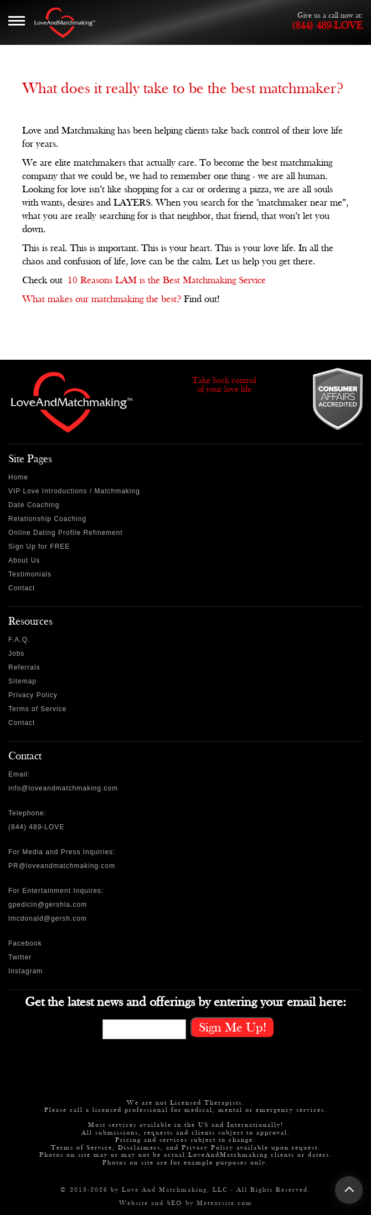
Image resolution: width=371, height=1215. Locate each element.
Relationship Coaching (47, 519)
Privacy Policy (33, 695)
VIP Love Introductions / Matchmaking (74, 491)
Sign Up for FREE (39, 546)
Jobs (16, 653)
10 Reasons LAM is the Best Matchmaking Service (167, 280)
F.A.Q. (19, 640)
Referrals (24, 667)
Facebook (25, 943)
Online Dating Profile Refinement (65, 533)
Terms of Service (37, 709)
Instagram (25, 971)
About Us (24, 560)
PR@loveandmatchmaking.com (61, 866)
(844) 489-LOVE (327, 25)
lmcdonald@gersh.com (47, 918)
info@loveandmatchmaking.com (63, 788)
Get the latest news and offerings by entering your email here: (185, 1002)
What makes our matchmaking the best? (101, 299)
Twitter (20, 957)
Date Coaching (33, 505)
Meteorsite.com (225, 1203)
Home (18, 477)
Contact (21, 588)
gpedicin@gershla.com (47, 904)
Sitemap (22, 681)
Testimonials (29, 574)
